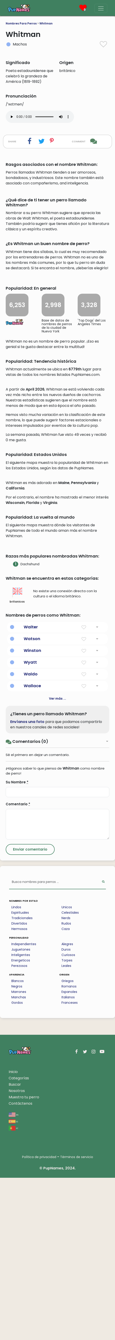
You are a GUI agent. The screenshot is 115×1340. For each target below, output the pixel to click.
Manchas (18, 1159)
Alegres (67, 1106)
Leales (66, 1128)
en (13, 1277)
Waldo (31, 836)
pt (13, 1290)
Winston (32, 812)
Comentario (18, 966)
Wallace (32, 848)
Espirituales (20, 1075)
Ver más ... (57, 860)
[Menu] (101, 8)
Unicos (66, 1069)
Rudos (66, 1085)
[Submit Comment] (30, 1011)
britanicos (17, 757)
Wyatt (30, 824)
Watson (32, 801)
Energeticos (20, 1122)
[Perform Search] (103, 1044)
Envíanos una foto (27, 884)
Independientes (23, 1106)
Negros (16, 1148)
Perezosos (19, 1128)
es (13, 1283)
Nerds (65, 1080)
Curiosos (68, 1117)
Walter (31, 789)
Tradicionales (22, 1080)
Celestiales (70, 1075)
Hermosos (19, 1091)
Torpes (66, 1122)
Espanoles (69, 1154)
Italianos (68, 1159)
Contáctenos (20, 1265)
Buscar (15, 1246)
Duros (66, 1111)
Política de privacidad (39, 1319)
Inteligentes (20, 1117)
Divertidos (19, 1085)
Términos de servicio (76, 1319)
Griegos (67, 1143)
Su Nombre (17, 944)
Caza (65, 1091)
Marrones (18, 1154)
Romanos (69, 1148)
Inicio (13, 1234)
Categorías (19, 1240)
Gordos (17, 1165)
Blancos (17, 1143)
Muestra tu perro (24, 1259)
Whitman (46, 23)
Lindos (16, 1069)
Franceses (69, 1165)
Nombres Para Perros (21, 23)
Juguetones (20, 1111)
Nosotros (17, 1253)
